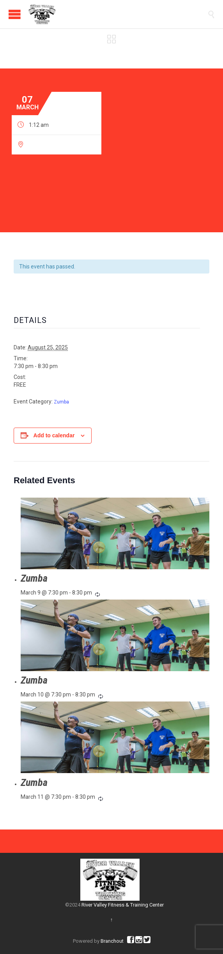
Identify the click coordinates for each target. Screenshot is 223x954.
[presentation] (115, 533)
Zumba (61, 402)
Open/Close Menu (14, 14)
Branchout (112, 941)
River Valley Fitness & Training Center (122, 905)
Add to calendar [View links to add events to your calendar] (54, 435)
